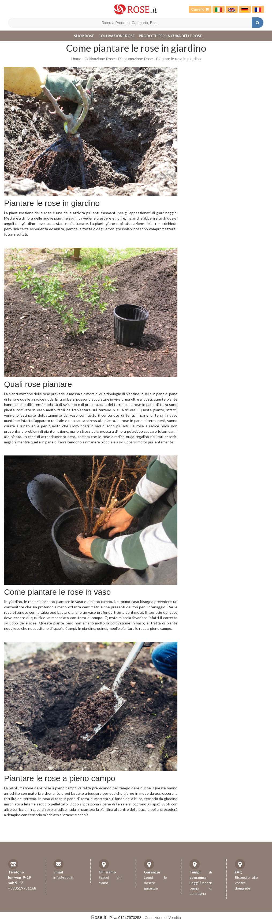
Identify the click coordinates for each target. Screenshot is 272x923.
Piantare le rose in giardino (178, 59)
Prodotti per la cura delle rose (170, 36)
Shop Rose (84, 36)
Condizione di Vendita (163, 918)
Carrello (200, 9)
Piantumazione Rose (135, 59)
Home (76, 59)
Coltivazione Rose (116, 36)
